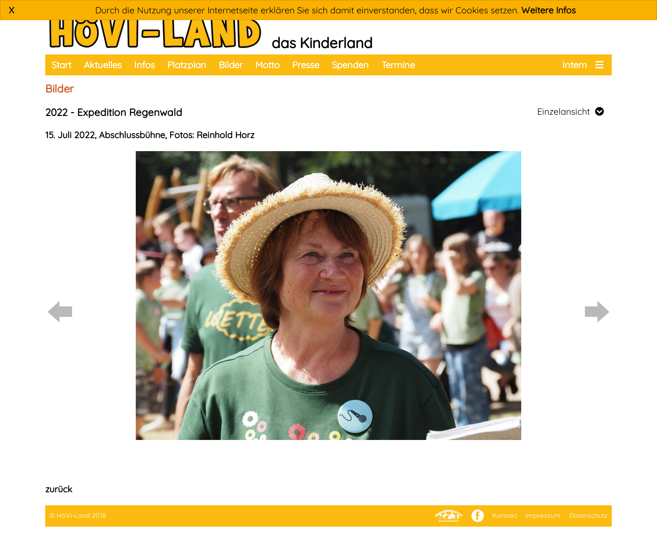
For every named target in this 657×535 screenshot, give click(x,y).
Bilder (231, 65)
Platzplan (186, 65)
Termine (398, 65)
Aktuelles (103, 65)
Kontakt (504, 515)
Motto (267, 65)
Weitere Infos (548, 10)
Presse (305, 65)
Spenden (350, 65)
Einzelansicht (570, 111)
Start (61, 65)
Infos (144, 65)
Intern (574, 65)
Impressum (543, 515)
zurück (58, 489)
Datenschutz (588, 515)
